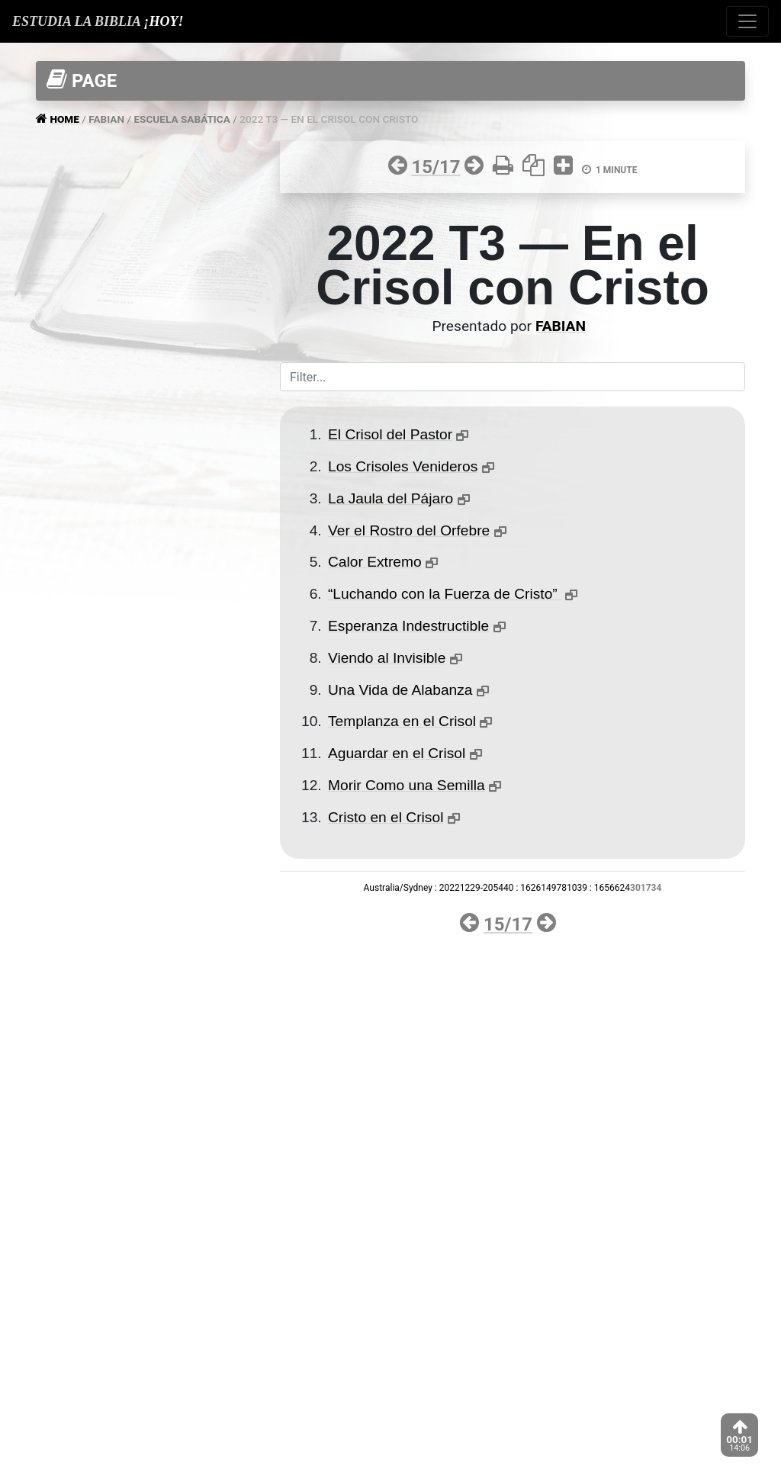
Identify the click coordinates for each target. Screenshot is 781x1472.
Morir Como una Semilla (406, 785)
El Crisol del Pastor (390, 434)
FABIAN (106, 119)
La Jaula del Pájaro (390, 498)
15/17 (435, 167)
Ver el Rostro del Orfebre (409, 530)
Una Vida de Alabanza (400, 690)
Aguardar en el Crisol (396, 753)
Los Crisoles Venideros (402, 466)
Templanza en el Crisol (402, 721)
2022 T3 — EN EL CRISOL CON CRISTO (328, 119)
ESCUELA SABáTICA (181, 119)
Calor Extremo (375, 562)
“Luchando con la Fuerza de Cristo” (444, 594)
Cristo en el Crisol (385, 817)
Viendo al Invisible (386, 658)
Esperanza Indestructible (408, 626)
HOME (66, 119)
